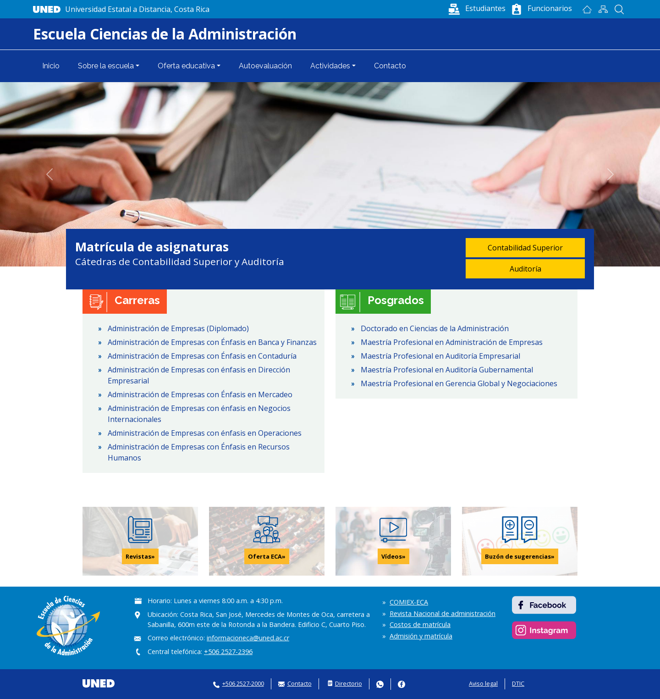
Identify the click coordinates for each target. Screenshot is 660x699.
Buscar (619, 9)
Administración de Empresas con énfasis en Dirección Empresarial (199, 375)
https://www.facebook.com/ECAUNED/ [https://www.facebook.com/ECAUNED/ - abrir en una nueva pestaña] (544, 605)
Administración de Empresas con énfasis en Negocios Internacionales (199, 413)
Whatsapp (380, 684)
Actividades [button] (330, 65)
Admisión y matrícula (421, 636)
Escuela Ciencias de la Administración (165, 34)
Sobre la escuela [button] (106, 65)
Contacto (390, 65)
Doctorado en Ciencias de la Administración (435, 328)
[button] (476, 8)
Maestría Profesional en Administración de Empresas (452, 342)
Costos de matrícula (420, 624)
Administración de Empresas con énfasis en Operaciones (205, 433)
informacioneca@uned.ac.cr (248, 637)
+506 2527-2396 (228, 651)
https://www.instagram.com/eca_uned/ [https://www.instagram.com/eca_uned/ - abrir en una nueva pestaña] (544, 630)
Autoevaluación (265, 65)
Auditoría (525, 269)
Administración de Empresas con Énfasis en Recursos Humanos (199, 452)
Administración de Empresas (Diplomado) (178, 328)
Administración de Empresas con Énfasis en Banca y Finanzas (212, 342)
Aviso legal (483, 683)
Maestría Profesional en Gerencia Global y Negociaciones (459, 383)
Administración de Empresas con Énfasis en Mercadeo (200, 394)
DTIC (518, 683)
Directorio (348, 683)
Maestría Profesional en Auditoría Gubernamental (447, 370)
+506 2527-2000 (243, 683)
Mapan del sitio (603, 9)
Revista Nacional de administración (442, 613)
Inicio (587, 9)
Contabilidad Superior (525, 248)
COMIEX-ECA (409, 602)
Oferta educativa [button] (186, 65)
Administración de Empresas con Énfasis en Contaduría (202, 356)
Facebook (401, 684)
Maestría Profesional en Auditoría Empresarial (440, 356)
